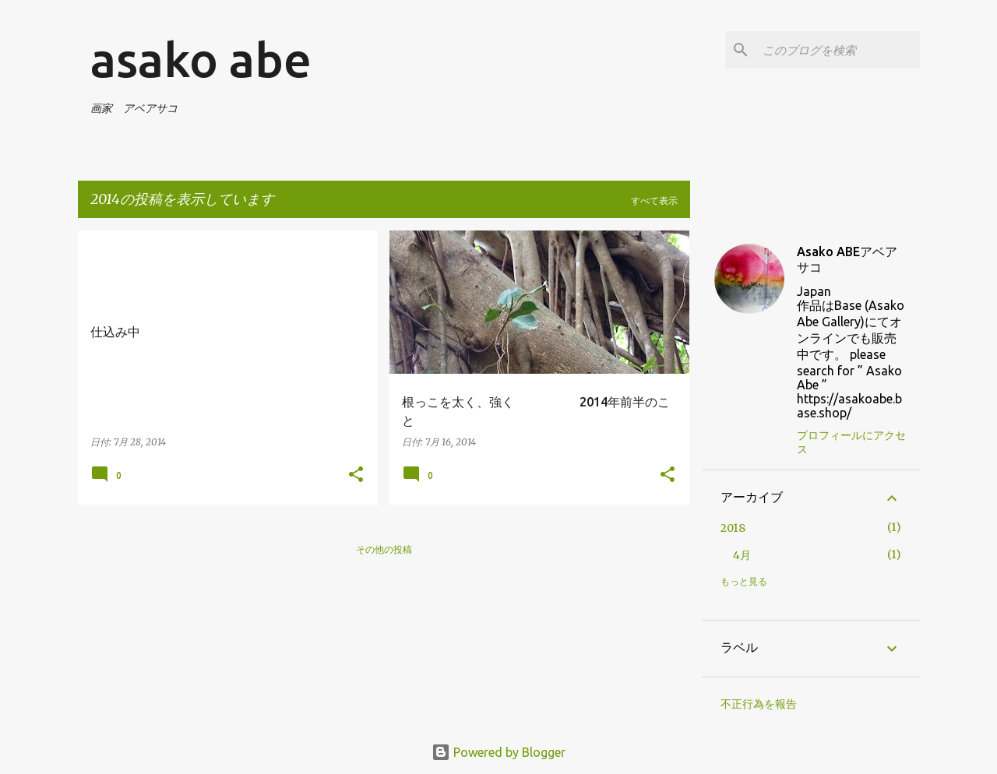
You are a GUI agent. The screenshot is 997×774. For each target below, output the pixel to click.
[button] (356, 475)
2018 (732, 528)
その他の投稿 (384, 549)
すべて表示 (654, 200)
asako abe (201, 59)
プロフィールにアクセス (851, 442)
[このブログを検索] (838, 50)
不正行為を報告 (758, 704)
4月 (742, 555)
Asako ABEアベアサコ (847, 259)
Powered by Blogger (498, 752)
